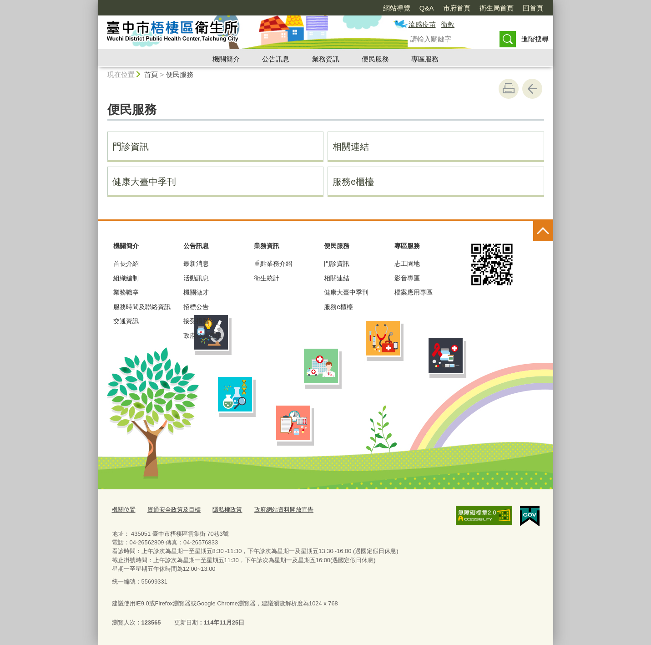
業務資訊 (325, 59)
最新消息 (196, 263)
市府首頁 (456, 8)
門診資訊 (130, 147)
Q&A (426, 8)
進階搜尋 (535, 39)
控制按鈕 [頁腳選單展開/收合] (543, 231)
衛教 (447, 24)
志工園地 (407, 263)
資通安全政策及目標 (174, 509)
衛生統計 (266, 278)
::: (94, 4)
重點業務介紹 (273, 263)
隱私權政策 (227, 509)
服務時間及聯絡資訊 (142, 306)
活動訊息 (196, 278)
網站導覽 (396, 8)
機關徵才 (196, 292)
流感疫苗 (422, 24)
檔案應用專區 (413, 292)
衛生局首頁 (496, 8)
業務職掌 (126, 292)
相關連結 (351, 147)
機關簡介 (226, 59)
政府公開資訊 (202, 335)
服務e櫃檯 (353, 182)
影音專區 (407, 278)
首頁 (151, 74)
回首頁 (533, 8)
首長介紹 (126, 263)
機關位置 (124, 509)
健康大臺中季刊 (144, 182)
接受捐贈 (196, 321)
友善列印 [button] (509, 89)
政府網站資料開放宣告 (283, 509)
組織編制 (126, 278)
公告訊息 (275, 59)
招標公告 (196, 306)
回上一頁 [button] (532, 89)
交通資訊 (126, 321)
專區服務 (425, 59)
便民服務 (375, 59)
